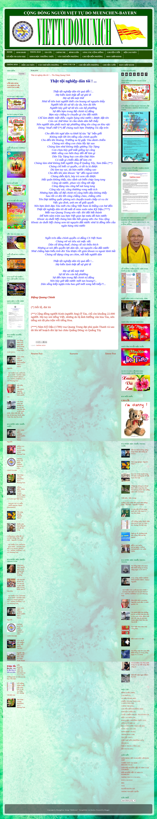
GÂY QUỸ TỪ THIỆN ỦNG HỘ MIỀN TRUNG (20, 644)
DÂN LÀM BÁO (127, 780)
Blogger (106, 810)
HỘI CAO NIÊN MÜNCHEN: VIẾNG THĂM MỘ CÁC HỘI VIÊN (138, 548)
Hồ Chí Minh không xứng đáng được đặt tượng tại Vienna (139, 451)
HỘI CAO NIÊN (130, 52)
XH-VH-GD (125, 749)
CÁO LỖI (125, 400)
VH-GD (124, 743)
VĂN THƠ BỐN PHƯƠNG (68, 57)
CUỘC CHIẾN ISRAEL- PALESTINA (134, 714)
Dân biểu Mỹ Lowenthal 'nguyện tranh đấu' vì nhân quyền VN (139, 602)
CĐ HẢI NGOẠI (126, 698)
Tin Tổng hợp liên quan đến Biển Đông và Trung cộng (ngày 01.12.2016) (140, 652)
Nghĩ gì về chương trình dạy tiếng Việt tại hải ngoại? (139, 535)
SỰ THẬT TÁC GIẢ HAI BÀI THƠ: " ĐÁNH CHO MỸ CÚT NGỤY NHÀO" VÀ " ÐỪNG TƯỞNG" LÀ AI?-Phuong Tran (16, 377)
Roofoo (93, 810)
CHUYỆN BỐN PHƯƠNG (93, 57)
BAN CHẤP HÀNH (113, 57)
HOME (10, 52)
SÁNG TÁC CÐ (69, 65)
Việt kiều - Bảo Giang (128, 498)
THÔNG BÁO (12, 65)
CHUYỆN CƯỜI (113, 52)
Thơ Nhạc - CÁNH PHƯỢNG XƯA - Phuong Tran (21, 479)
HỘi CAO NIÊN (126, 717)
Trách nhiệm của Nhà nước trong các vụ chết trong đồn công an (140, 664)
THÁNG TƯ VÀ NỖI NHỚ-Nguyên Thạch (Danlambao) (15, 505)
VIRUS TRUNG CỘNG (129, 746)
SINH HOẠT (21, 52)
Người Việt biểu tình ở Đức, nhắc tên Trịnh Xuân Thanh (21, 657)
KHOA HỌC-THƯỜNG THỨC (42, 57)
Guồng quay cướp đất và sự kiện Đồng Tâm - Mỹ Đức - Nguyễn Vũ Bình (15, 538)
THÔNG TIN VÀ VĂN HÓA (130, 777)
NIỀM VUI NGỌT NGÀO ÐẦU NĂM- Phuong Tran (21, 450)
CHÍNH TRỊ (60, 52)
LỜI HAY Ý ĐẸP (127, 723)
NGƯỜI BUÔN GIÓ (128, 789)
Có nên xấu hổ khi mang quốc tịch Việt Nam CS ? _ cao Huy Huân (140, 511)
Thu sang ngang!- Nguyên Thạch (20, 515)
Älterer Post (110, 353)
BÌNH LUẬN (74, 52)
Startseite (74, 353)
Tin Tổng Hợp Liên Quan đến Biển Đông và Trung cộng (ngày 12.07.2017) (139, 567)
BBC (122, 783)
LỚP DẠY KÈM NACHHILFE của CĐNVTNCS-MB (13, 85)
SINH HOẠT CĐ (126, 731)
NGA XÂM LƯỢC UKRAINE (131, 726)
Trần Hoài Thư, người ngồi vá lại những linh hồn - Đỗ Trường (21, 570)
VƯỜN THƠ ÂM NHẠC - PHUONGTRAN (130, 764)
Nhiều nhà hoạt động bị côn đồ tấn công (21, 527)
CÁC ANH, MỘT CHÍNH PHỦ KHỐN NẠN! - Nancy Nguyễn (140, 580)
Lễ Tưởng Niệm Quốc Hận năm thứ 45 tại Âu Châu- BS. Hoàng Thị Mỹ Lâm (140, 523)
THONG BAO (35, 52)
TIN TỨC (48, 52)
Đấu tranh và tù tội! (137, 639)
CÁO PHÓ (124, 695)
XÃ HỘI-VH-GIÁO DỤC (16, 57)
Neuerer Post (37, 353)
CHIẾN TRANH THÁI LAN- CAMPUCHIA (131, 702)
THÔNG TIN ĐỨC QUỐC (130, 791)
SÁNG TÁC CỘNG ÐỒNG (93, 52)
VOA (123, 786)
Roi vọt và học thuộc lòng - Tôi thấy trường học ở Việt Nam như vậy (140, 476)
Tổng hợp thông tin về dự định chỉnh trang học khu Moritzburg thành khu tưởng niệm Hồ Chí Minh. (140, 489)
